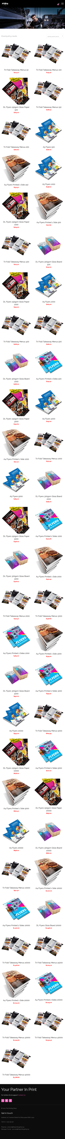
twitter (6, 1100)
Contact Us (21, 1095)
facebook (2, 1100)
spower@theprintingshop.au (20, 1129)
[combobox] (55, 36)
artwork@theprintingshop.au (15, 1127)
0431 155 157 (10, 1122)
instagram (10, 1100)
